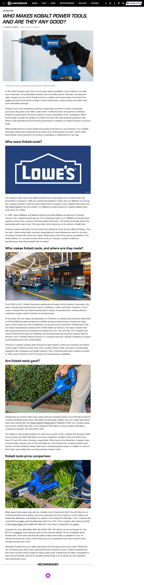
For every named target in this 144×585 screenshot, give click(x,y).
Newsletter (133, 3)
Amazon (18, 532)
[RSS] (123, 3)
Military (83, 3)
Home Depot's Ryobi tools (42, 423)
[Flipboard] (119, 3)
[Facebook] (106, 3)
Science (95, 3)
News (34, 3)
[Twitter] (114, 3)
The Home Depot (13, 207)
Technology (8, 11)
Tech (44, 3)
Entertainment (67, 3)
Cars (53, 3)
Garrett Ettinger (11, 27)
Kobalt (90, 79)
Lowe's (8, 100)
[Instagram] (110, 3)
